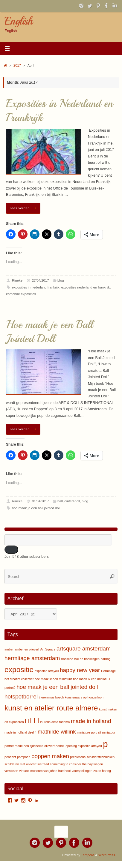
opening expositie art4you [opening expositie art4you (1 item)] (83, 746)
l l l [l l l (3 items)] (34, 720)
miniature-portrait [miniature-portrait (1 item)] (89, 732)
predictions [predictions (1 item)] (78, 757)
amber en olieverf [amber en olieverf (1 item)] (27, 649)
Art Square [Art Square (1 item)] (48, 649)
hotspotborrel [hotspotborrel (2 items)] (21, 696)
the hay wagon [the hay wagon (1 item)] (92, 764)
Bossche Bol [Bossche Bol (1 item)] (70, 659)
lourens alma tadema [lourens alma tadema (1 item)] (55, 722)
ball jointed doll (68, 501)
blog (60, 280)
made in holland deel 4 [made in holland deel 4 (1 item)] (20, 732)
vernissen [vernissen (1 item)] (11, 771)
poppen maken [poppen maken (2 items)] (50, 756)
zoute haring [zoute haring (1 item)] (102, 771)
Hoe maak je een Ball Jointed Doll (49, 331)
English (18, 21)
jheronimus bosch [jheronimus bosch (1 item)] (51, 697)
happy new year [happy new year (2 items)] (80, 670)
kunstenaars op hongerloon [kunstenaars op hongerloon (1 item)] (84, 697)
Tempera (87, 855)
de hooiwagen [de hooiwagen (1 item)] (90, 659)
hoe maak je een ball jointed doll (36, 508)
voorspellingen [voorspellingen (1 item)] (82, 771)
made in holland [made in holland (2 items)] (91, 721)
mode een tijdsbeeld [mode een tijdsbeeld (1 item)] (29, 746)
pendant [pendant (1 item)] (10, 757)
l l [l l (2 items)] (27, 721)
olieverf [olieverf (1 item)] (49, 746)
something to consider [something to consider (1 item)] (65, 764)
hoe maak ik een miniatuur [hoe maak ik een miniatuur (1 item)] (53, 679)
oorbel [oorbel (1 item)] (60, 746)
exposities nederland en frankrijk (85, 287)
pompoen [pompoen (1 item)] (23, 757)
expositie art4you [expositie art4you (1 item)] (47, 671)
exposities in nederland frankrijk (36, 287)
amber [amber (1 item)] (8, 649)
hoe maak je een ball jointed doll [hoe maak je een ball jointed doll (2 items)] (57, 687)
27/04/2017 (40, 280)
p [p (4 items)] (105, 744)
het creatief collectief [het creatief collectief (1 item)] (18, 679)
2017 (17, 65)
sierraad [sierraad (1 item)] (43, 764)
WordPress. (107, 855)
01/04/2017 (40, 501)
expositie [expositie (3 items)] (18, 669)
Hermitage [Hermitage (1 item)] (108, 671)
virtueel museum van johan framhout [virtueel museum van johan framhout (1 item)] (45, 771)
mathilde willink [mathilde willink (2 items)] (57, 731)
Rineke (17, 280)
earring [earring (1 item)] (105, 659)
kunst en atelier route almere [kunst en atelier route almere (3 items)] (51, 708)
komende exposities (21, 294)
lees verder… (24, 208)
